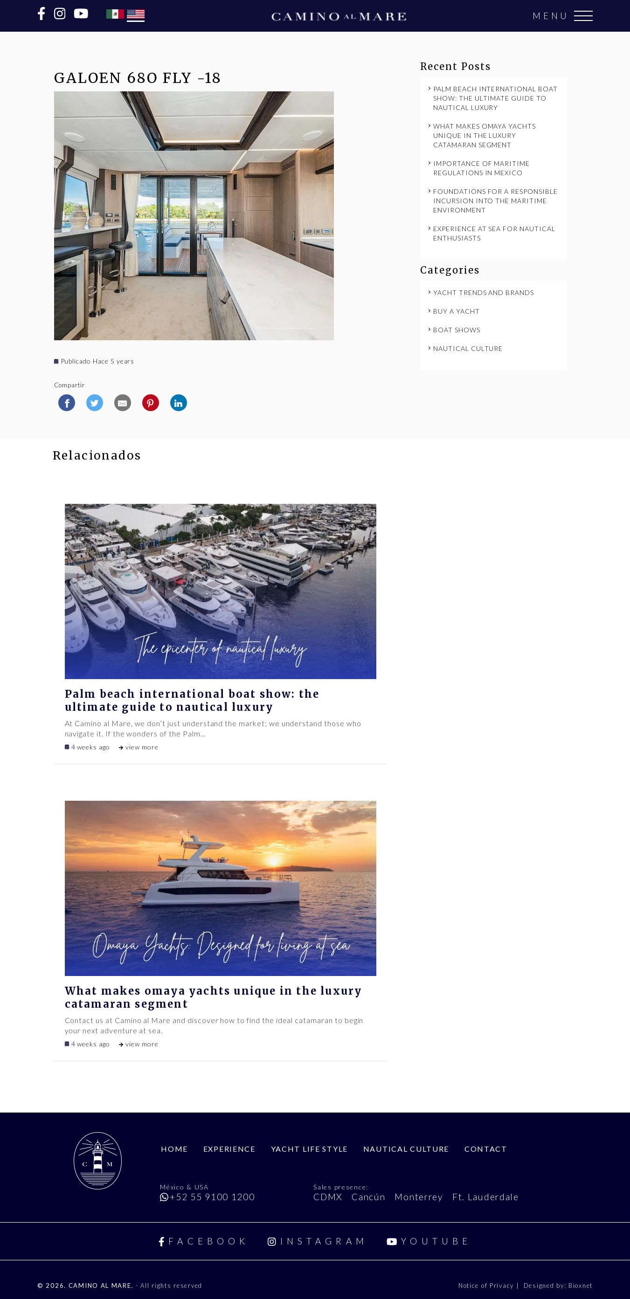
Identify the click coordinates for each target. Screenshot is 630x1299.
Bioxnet (580, 1285)
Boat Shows (456, 330)
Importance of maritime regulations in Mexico (481, 168)
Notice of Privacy (487, 1285)
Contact (485, 1148)
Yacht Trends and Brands (483, 292)
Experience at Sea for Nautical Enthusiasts (494, 233)
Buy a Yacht (456, 311)
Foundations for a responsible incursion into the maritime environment (495, 200)
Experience (229, 1148)
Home (174, 1148)
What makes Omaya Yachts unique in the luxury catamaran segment (484, 135)
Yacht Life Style (309, 1148)
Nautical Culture (468, 348)
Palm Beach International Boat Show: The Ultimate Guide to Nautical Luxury (495, 98)
